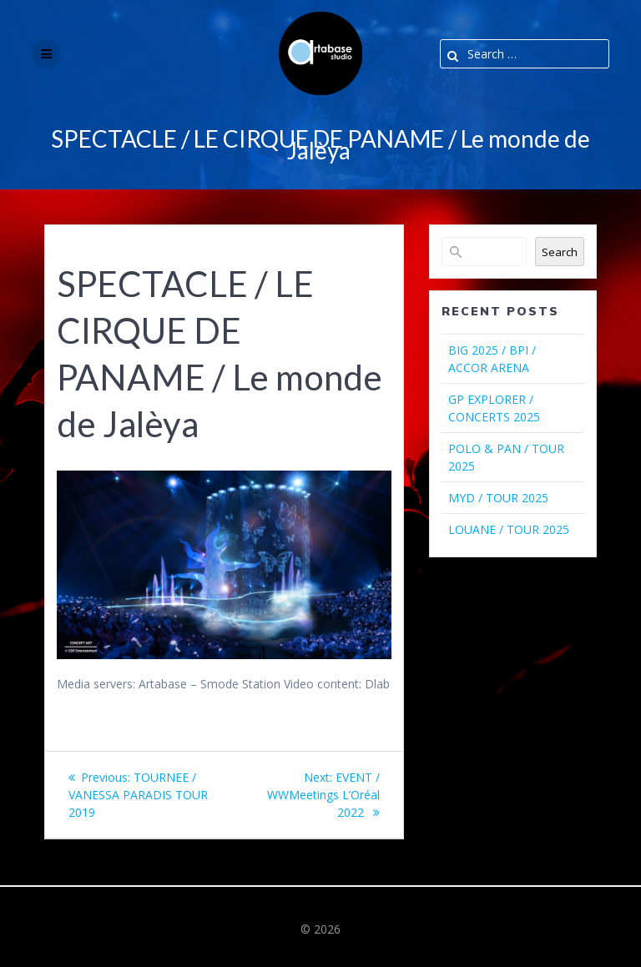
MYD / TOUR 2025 (498, 498)
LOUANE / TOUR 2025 (508, 529)
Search (560, 251)
